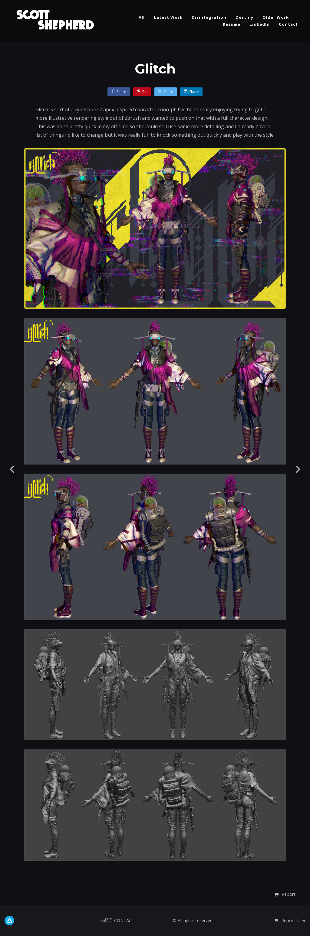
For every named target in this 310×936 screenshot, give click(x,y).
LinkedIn (259, 24)
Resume (231, 24)
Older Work (275, 17)
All (142, 17)
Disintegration (209, 17)
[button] (285, 894)
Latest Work (168, 17)
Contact (288, 24)
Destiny (244, 17)
